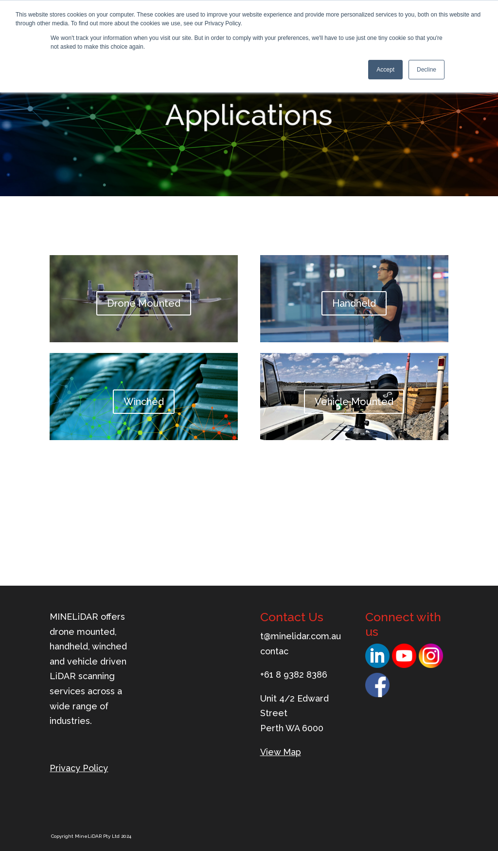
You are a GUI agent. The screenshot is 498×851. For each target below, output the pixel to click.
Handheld (354, 304)
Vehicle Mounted (354, 401)
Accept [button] (385, 69)
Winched (144, 401)
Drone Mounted (143, 304)
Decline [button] (426, 69)
